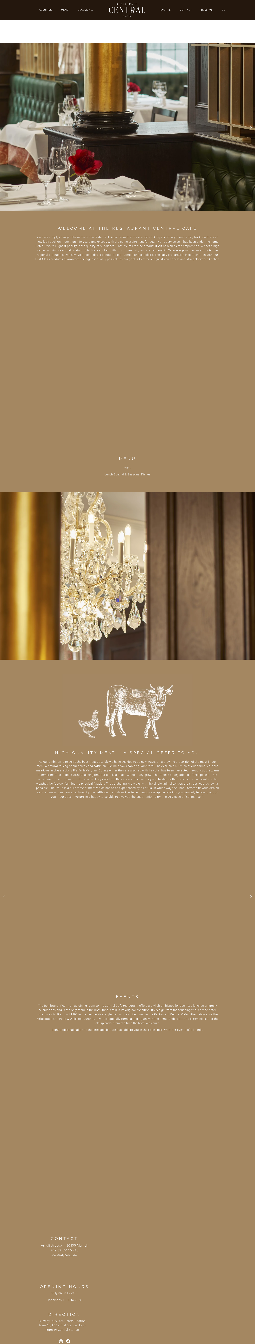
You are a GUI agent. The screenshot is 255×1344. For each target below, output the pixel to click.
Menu (65, 9)
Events (166, 9)
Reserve (207, 9)
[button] (4, 104)
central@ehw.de (64, 1232)
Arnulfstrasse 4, (53, 1222)
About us (45, 9)
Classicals (86, 9)
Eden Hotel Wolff (160, 1006)
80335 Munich (77, 1222)
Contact (186, 9)
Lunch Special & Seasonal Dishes (127, 451)
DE (223, 9)
